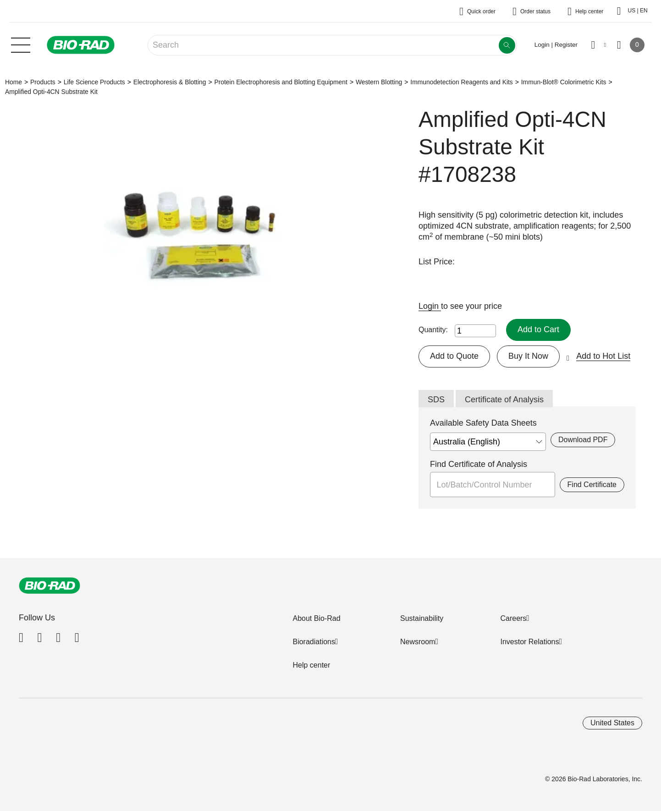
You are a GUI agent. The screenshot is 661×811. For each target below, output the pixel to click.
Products (42, 82)
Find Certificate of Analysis (478, 464)
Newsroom (417, 642)
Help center (311, 665)
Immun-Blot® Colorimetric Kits (563, 82)
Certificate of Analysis (504, 399)
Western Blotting (379, 82)
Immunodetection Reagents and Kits (461, 82)
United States (612, 723)
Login (430, 306)
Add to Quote (454, 356)
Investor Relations (529, 642)
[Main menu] (20, 44)
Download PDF (582, 440)
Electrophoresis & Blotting (169, 82)
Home (13, 82)
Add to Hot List (603, 356)
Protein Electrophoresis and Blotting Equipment (280, 82)
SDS (436, 399)
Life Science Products (94, 82)
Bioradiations (313, 642)
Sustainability (421, 618)
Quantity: (433, 330)
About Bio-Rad (316, 618)
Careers (513, 618)
